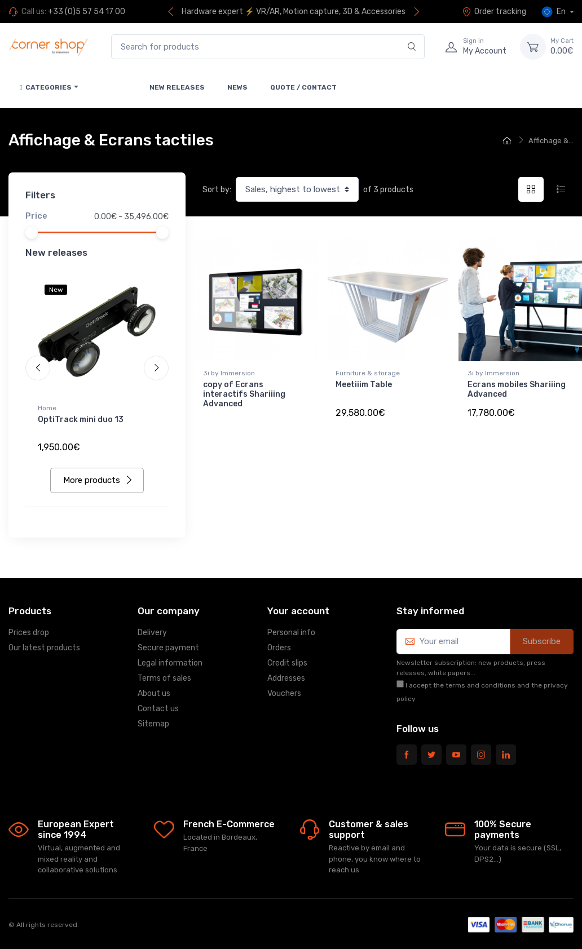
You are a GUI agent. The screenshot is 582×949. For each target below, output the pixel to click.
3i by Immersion (229, 373)
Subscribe (542, 641)
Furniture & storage (368, 373)
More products (98, 480)
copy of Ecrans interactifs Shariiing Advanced (244, 394)
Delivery (152, 632)
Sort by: (216, 189)
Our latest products (44, 648)
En (554, 11)
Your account (298, 611)
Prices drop (28, 632)
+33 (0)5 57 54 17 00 (86, 11)
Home (47, 408)
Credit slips (287, 663)
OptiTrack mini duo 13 (81, 419)
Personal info (291, 632)
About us (154, 693)
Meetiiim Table (364, 384)
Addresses (286, 678)
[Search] (412, 47)
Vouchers (284, 693)
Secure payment (168, 648)
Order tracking (494, 11)
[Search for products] (268, 47)
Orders (279, 648)
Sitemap (153, 724)
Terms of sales (164, 678)
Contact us (158, 708)
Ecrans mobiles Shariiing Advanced (517, 389)
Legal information (170, 663)
